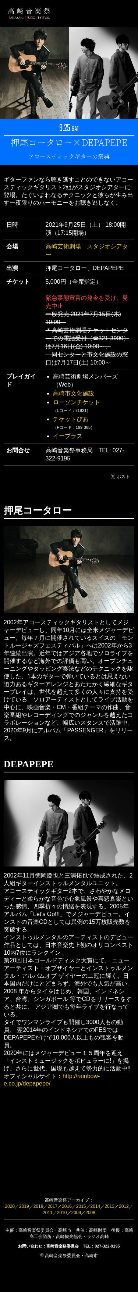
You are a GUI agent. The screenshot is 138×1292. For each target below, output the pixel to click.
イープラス (67, 436)
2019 (24, 1206)
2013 (109, 1206)
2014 (95, 1206)
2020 (10, 1206)
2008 (90, 1212)
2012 (124, 1206)
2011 (48, 1212)
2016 (67, 1206)
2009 (76, 1212)
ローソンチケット (76, 402)
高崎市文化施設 (73, 393)
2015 (81, 1206)
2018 (38, 1206)
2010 (62, 1212)
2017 (52, 1206)
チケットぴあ (70, 419)
